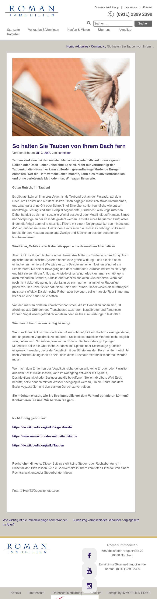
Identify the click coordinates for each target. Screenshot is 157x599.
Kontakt (147, 7)
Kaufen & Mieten (78, 29)
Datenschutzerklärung (107, 7)
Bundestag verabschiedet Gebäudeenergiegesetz (106, 520)
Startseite (13, 29)
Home (70, 46)
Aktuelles (125, 29)
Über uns (104, 29)
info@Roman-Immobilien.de (127, 564)
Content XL (98, 46)
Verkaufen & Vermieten (43, 29)
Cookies (95, 592)
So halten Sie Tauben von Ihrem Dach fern (69, 146)
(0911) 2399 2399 (128, 569)
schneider (64, 152)
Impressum (131, 7)
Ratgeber (13, 34)
